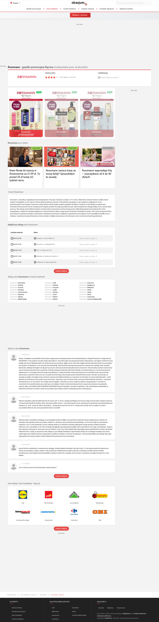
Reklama (110, 608)
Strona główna (11, 595)
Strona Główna (17, 608)
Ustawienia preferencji (104, 616)
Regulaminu (126, 613)
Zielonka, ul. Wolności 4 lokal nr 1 (47, 256)
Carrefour (55, 619)
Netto (74, 611)
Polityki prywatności (140, 613)
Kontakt (101, 608)
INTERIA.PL (108, 618)
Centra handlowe (18, 619)
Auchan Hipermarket (79, 615)
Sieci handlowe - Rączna (28, 595)
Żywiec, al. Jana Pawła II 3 (45, 238)
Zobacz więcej (61, 271)
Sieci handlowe (17, 615)
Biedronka (55, 611)
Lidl (53, 608)
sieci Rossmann (23, 225)
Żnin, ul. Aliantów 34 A (44, 250)
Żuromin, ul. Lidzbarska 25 (45, 244)
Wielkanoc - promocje (79, 15)
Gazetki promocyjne (18, 611)
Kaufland (75, 608)
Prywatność (121, 608)
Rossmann (43, 595)
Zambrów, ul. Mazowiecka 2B (46, 262)
